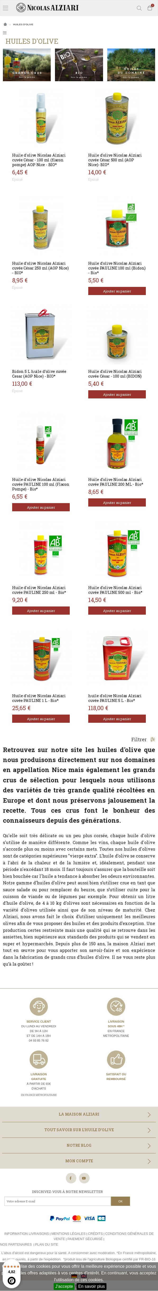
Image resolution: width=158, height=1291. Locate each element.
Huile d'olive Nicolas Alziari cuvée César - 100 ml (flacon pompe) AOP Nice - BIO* (39, 160)
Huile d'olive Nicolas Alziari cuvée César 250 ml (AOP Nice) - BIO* (40, 268)
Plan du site (46, 1244)
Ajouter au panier (117, 291)
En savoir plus (91, 1286)
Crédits (95, 1234)
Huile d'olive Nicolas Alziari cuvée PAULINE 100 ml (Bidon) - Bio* (117, 268)
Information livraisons (26, 1234)
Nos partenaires (16, 1244)
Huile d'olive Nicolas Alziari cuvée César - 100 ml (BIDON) (115, 374)
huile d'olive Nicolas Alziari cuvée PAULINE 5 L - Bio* (115, 698)
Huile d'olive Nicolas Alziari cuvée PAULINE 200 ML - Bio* (115, 482)
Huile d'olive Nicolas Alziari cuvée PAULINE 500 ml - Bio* (115, 590)
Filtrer (143, 739)
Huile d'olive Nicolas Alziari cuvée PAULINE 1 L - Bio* (39, 698)
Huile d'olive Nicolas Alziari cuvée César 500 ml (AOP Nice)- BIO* (115, 160)
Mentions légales (68, 1234)
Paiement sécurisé (85, 1239)
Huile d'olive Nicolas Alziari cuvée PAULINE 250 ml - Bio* (39, 590)
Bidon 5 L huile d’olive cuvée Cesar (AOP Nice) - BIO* (39, 374)
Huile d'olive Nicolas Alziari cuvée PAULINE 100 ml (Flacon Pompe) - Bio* (40, 484)
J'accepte (64, 1286)
